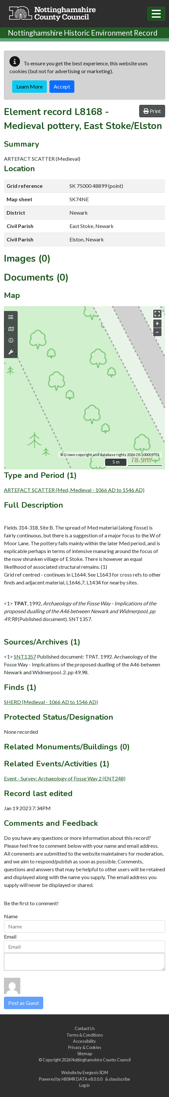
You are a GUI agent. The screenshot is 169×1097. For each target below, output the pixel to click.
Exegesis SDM (95, 1072)
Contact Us (85, 1028)
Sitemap (84, 1053)
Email (10, 936)
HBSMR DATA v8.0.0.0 (83, 1079)
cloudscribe (119, 1079)
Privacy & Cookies (84, 1047)
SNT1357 (25, 656)
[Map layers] (10, 317)
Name (11, 916)
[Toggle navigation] (156, 14)
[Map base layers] (10, 329)
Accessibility (84, 1041)
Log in (84, 1085)
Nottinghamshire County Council (101, 1059)
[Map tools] (10, 352)
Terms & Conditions (84, 1035)
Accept (62, 86)
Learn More (29, 86)
